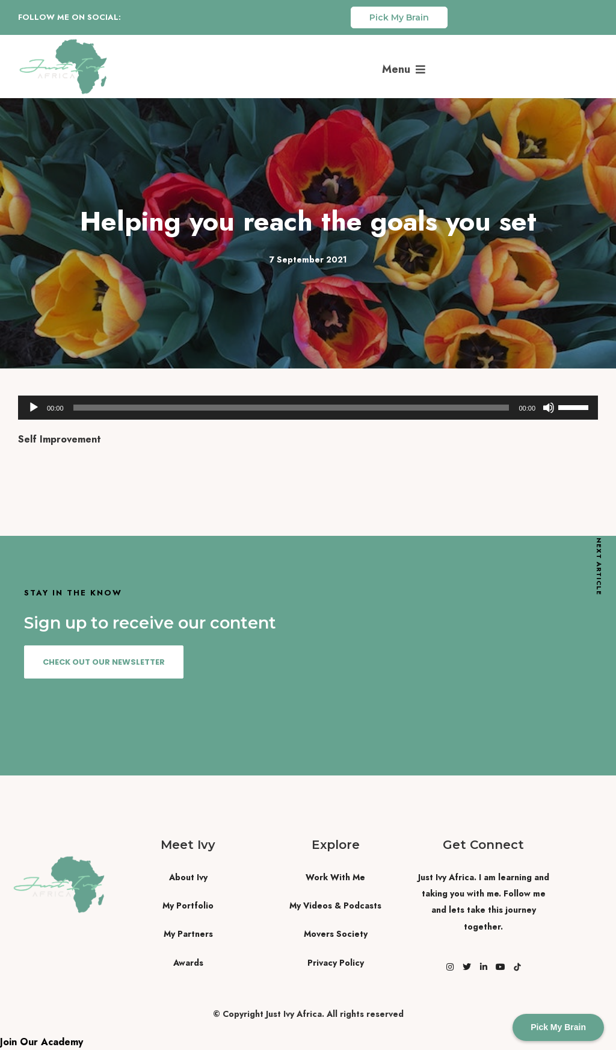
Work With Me (335, 877)
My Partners (188, 934)
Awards (188, 963)
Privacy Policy (335, 963)
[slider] (291, 408)
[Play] (34, 408)
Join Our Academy (41, 1042)
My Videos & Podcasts (335, 905)
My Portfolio (188, 905)
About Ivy (188, 877)
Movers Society (336, 934)
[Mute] (549, 408)
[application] (308, 408)
